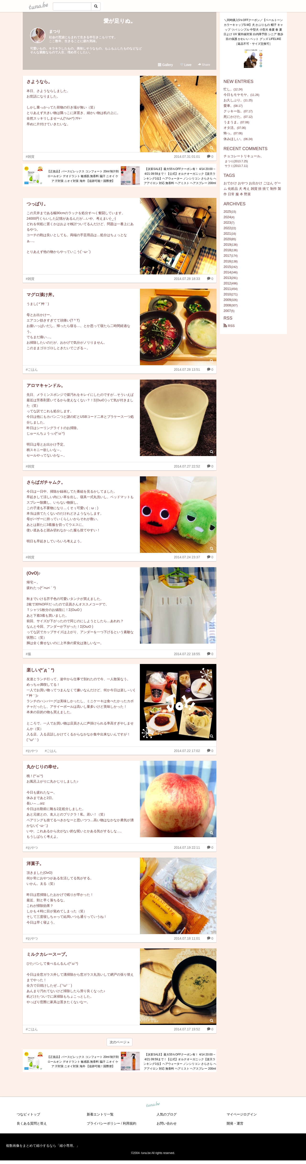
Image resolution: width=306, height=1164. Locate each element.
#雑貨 (30, 156)
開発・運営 (235, 1123)
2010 (227, 294)
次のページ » (119, 1042)
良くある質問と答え (32, 1123)
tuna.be (152, 1104)
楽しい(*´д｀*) (40, 670)
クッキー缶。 (234, 111)
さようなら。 (39, 81)
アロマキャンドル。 (46, 385)
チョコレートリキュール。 (244, 156)
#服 (28, 654)
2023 (227, 222)
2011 (227, 289)
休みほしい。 (234, 139)
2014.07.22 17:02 (187, 751)
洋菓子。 (35, 863)
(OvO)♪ (34, 573)
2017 (227, 255)
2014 (227, 272)
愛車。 (229, 106)
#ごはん (32, 369)
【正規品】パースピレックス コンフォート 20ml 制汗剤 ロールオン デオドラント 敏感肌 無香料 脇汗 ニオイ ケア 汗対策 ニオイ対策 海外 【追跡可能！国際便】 (83, 176)
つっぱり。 (37, 203)
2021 (227, 233)
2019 (227, 244)
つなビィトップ (28, 1114)
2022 (227, 228)
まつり (54, 31)
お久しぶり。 (234, 100)
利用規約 (129, 1123)
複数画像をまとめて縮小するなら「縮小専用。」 (43, 1146)
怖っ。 (229, 133)
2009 (227, 300)
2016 (227, 261)
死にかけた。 (234, 117)
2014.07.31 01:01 (187, 156)
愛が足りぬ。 (120, 21)
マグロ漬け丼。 (42, 294)
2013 (227, 278)
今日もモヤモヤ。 (237, 95)
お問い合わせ (167, 1123)
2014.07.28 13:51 (187, 369)
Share (204, 64)
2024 (227, 217)
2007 (227, 311)
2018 (227, 250)
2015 (227, 267)
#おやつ (32, 751)
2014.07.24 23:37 (187, 557)
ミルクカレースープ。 (48, 954)
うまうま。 (232, 122)
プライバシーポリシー (103, 1123)
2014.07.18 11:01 (187, 938)
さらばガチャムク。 (46, 482)
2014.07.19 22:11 (187, 847)
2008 (227, 305)
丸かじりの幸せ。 (44, 766)
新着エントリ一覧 (100, 1114)
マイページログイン (242, 1114)
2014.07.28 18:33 (187, 279)
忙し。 (229, 89)
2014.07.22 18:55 (187, 654)
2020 (227, 239)
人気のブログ (167, 1114)
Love (185, 65)
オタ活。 (230, 128)
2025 (227, 211)
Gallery (165, 65)
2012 (227, 283)
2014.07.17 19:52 (187, 1029)
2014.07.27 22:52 (187, 466)
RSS (229, 326)
